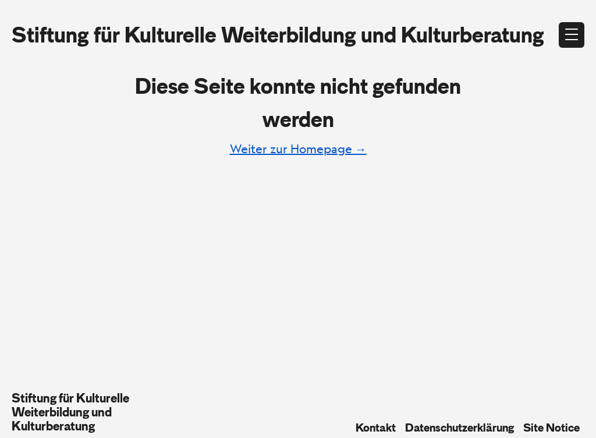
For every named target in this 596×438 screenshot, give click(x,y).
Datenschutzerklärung (459, 427)
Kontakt (376, 427)
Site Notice (551, 427)
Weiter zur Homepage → (298, 149)
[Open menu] (571, 35)
